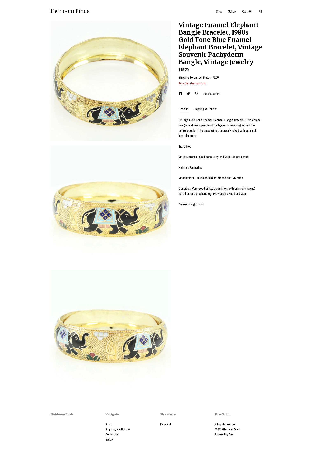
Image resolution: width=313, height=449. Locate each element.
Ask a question (211, 94)
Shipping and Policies (117, 429)
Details (184, 109)
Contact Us (111, 434)
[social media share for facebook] (180, 94)
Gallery (232, 11)
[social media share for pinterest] (197, 94)
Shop (219, 11)
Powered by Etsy (224, 434)
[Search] (260, 12)
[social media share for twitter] (189, 94)
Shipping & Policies (206, 109)
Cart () (247, 11)
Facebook (165, 424)
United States (202, 77)
